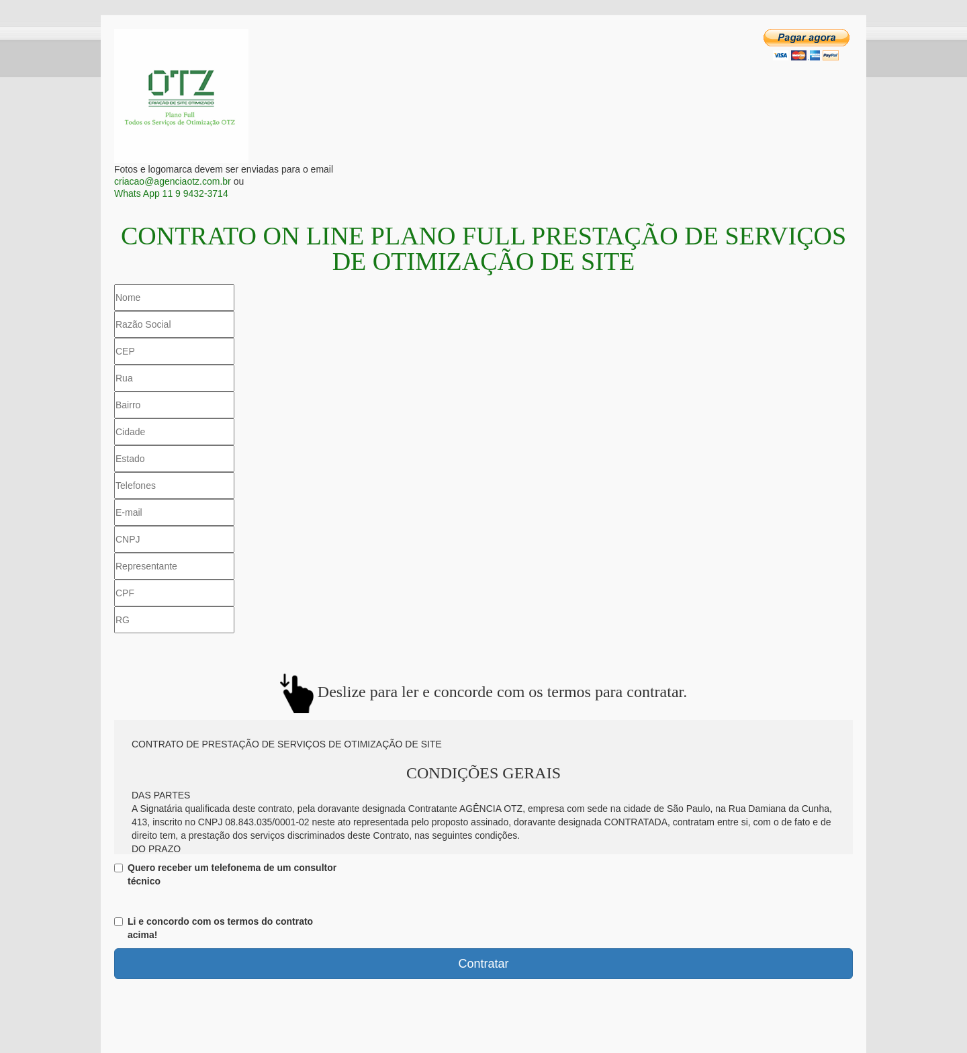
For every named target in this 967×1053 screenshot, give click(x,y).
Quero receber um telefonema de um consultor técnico (225, 874)
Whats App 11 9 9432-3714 (171, 193)
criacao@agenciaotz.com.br (172, 181)
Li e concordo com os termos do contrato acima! (213, 928)
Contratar (483, 963)
